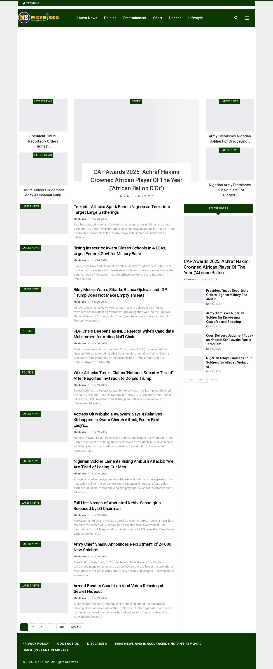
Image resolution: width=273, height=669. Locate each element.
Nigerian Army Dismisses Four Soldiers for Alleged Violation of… (229, 362)
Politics (110, 18)
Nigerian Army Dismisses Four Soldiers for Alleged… (230, 190)
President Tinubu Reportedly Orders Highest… (43, 141)
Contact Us (68, 643)
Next (76, 627)
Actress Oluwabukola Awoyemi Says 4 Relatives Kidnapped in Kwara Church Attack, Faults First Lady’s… (118, 419)
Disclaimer (97, 643)
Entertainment (134, 18)
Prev (189, 379)
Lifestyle (195, 18)
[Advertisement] (136, 61)
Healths (175, 18)
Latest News (87, 18)
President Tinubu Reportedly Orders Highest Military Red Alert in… (227, 295)
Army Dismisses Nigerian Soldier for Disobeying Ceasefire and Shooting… (225, 317)
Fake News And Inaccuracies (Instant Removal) (159, 643)
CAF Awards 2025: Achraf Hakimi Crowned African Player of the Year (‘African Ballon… (217, 267)
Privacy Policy (36, 643)
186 (62, 627)
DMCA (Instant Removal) (45, 650)
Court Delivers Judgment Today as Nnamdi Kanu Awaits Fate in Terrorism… (229, 340)
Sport (157, 18)
